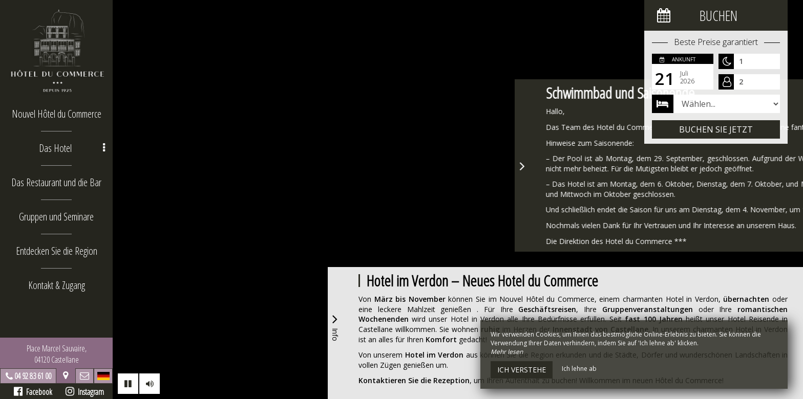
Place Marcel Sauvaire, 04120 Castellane (57, 354)
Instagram (85, 391)
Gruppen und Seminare (56, 217)
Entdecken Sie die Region (56, 251)
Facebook (33, 391)
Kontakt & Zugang (56, 285)
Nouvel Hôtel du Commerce (56, 114)
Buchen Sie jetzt (716, 129)
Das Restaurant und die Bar (56, 182)
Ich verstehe (521, 369)
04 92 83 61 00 (32, 376)
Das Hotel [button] (72, 148)
